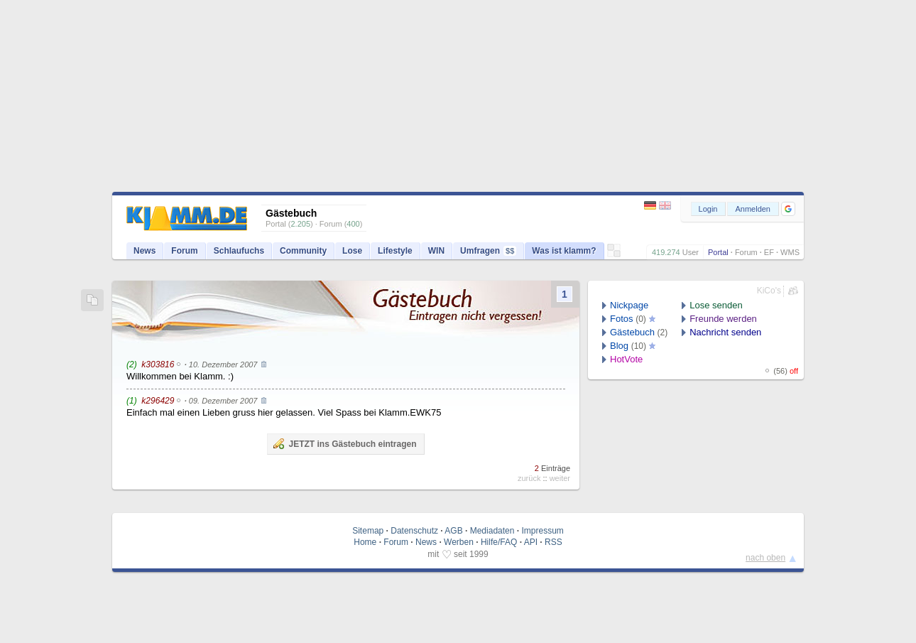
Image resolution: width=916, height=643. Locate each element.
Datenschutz (414, 531)
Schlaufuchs (239, 251)
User (690, 252)
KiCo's (769, 291)
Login (708, 209)
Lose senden (715, 305)
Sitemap (367, 531)
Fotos (621, 318)
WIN (436, 251)
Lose (352, 251)
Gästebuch (632, 332)
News (144, 251)
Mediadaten (492, 531)
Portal (718, 252)
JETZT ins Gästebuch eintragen (344, 443)
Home (365, 542)
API (531, 542)
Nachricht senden (725, 332)
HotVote (626, 359)
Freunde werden (723, 318)
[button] (788, 209)
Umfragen (488, 251)
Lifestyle (395, 251)
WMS (790, 252)
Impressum (542, 531)
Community (303, 251)
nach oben (765, 558)
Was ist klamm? (564, 251)
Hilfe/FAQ (499, 542)
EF (769, 252)
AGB (453, 531)
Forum (746, 252)
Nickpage (629, 305)
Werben (459, 542)
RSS (553, 542)
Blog (619, 345)
